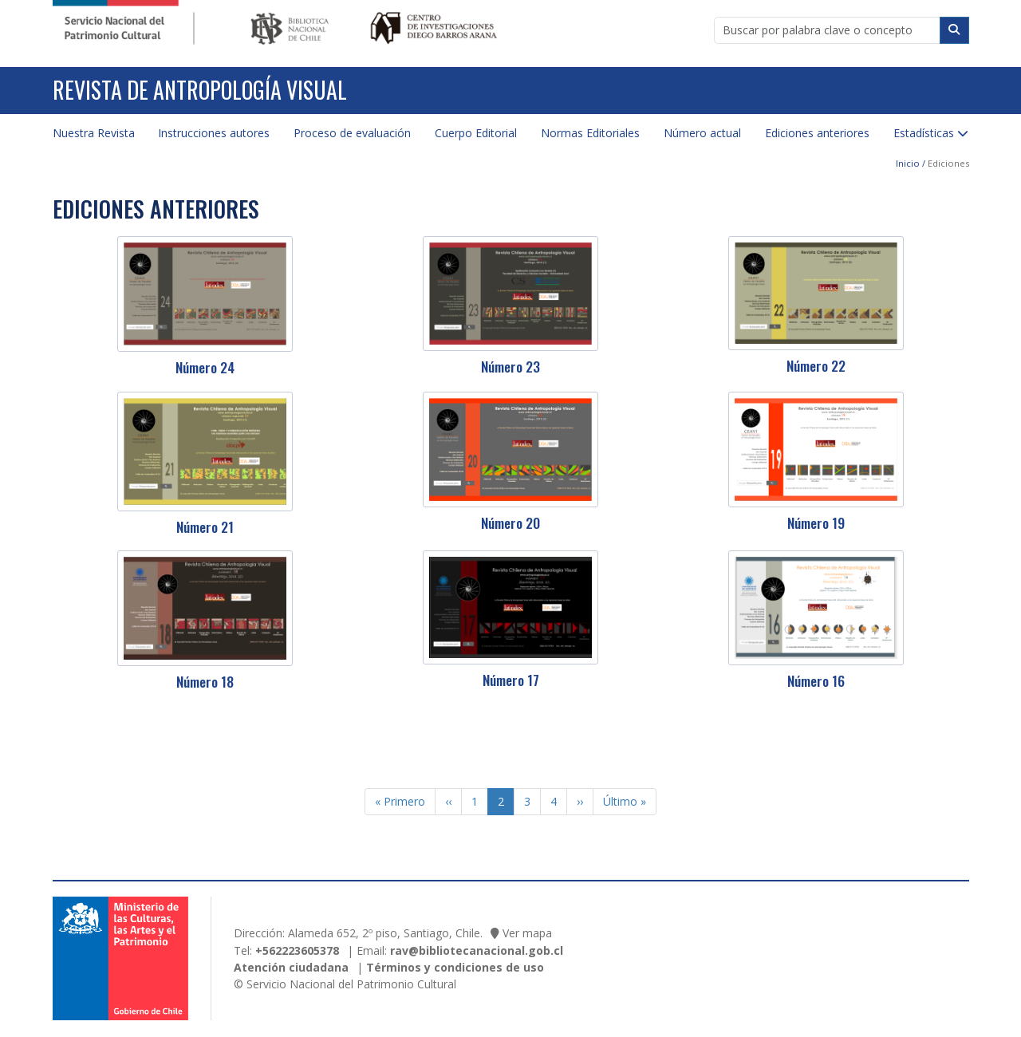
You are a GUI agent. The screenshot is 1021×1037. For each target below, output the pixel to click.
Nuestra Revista (94, 132)
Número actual (702, 132)
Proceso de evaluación (352, 132)
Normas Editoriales (590, 132)
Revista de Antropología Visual (200, 89)
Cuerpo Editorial (476, 132)
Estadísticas (923, 132)
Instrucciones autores (214, 132)
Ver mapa (527, 932)
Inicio (908, 163)
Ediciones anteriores (817, 132)
